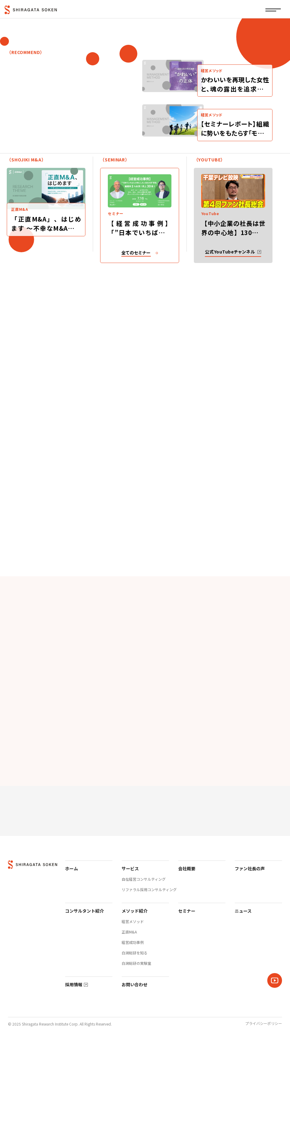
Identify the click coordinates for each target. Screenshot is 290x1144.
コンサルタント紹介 (84, 1009)
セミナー (186, 1009)
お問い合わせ (134, 1083)
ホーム (71, 967)
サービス (130, 967)
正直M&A (129, 1030)
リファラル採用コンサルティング (149, 988)
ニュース (243, 1009)
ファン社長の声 (250, 967)
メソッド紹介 (134, 1009)
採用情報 (73, 1083)
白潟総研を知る (134, 1051)
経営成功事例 (133, 1040)
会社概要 (186, 967)
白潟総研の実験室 (136, 1061)
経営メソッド (133, 1019)
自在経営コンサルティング (144, 977)
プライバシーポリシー (263, 1121)
